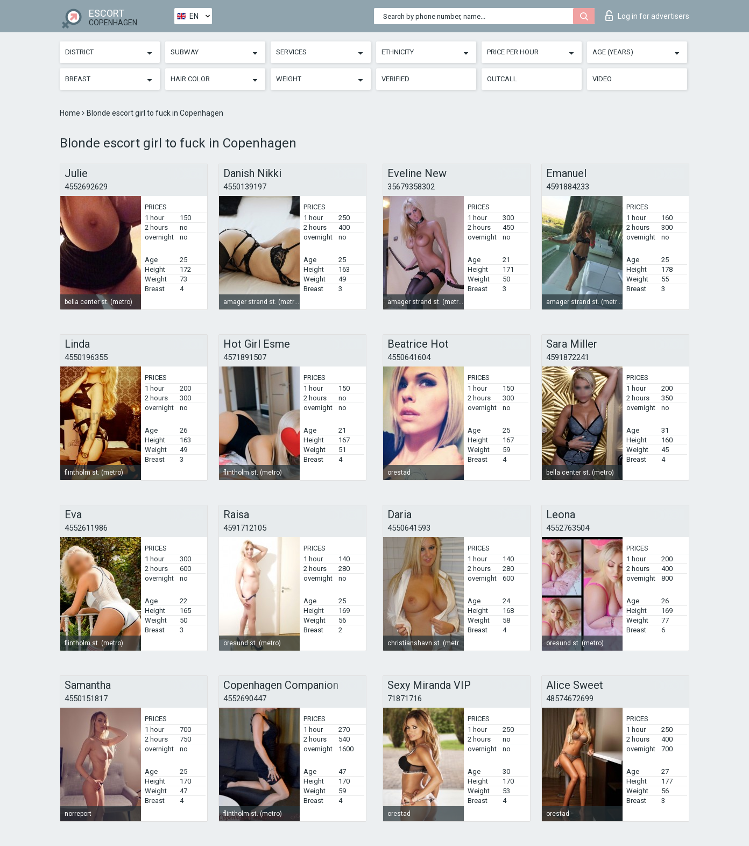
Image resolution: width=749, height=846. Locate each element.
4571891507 (244, 357)
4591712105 (244, 528)
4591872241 (567, 357)
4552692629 (86, 187)
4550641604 (408, 357)
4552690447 (244, 698)
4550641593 (408, 528)
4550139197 (244, 187)
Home (71, 113)
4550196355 (86, 357)
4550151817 (86, 698)
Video (602, 79)
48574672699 (569, 698)
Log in (647, 16)
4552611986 (86, 528)
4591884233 (567, 187)
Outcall (502, 79)
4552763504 (567, 528)
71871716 (404, 698)
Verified (395, 79)
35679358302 (411, 187)
